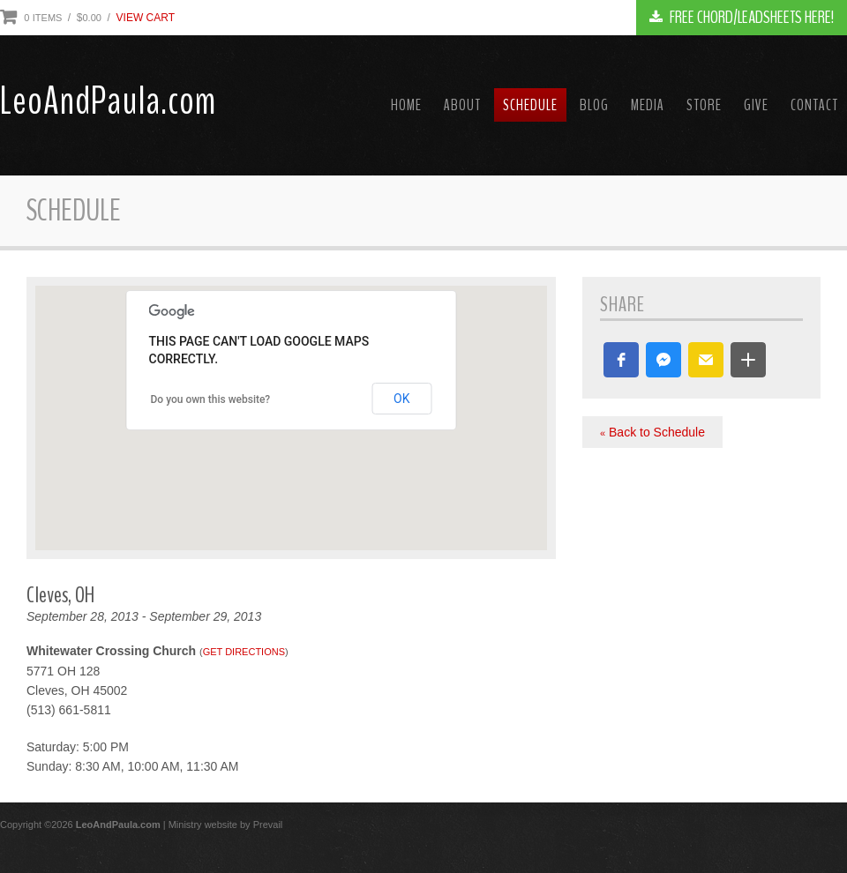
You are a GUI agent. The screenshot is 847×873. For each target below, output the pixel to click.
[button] (621, 359)
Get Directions (244, 651)
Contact (814, 105)
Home (406, 105)
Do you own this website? (211, 399)
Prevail (268, 824)
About (462, 105)
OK (401, 399)
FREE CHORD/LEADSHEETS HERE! (741, 17)
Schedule (530, 105)
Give (756, 105)
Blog (594, 105)
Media (647, 105)
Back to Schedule (652, 432)
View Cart (145, 17)
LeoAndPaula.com (108, 101)
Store (704, 105)
